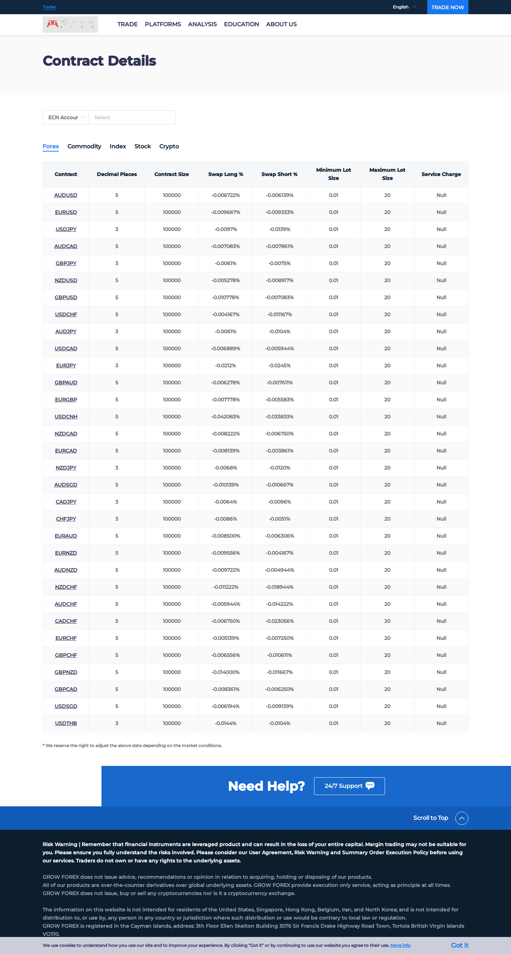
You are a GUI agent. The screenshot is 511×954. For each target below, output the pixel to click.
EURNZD (66, 553)
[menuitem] (410, 7)
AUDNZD (65, 570)
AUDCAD (65, 246)
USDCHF (66, 314)
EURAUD (66, 536)
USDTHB (66, 723)
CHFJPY (66, 519)
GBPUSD (66, 297)
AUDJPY (65, 331)
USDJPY (66, 229)
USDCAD (66, 348)
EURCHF (66, 638)
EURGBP (66, 399)
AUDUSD (65, 195)
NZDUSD (66, 280)
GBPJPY (66, 263)
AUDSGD (65, 485)
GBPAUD (66, 382)
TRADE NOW (448, 7)
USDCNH (66, 416)
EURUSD (66, 212)
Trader (49, 7)
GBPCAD (66, 689)
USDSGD (66, 706)
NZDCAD (66, 434)
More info (400, 945)
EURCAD (66, 451)
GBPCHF (66, 655)
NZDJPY (66, 468)
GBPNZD (66, 672)
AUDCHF (66, 604)
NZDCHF (66, 587)
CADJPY (66, 502)
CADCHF (66, 621)
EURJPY (66, 365)
